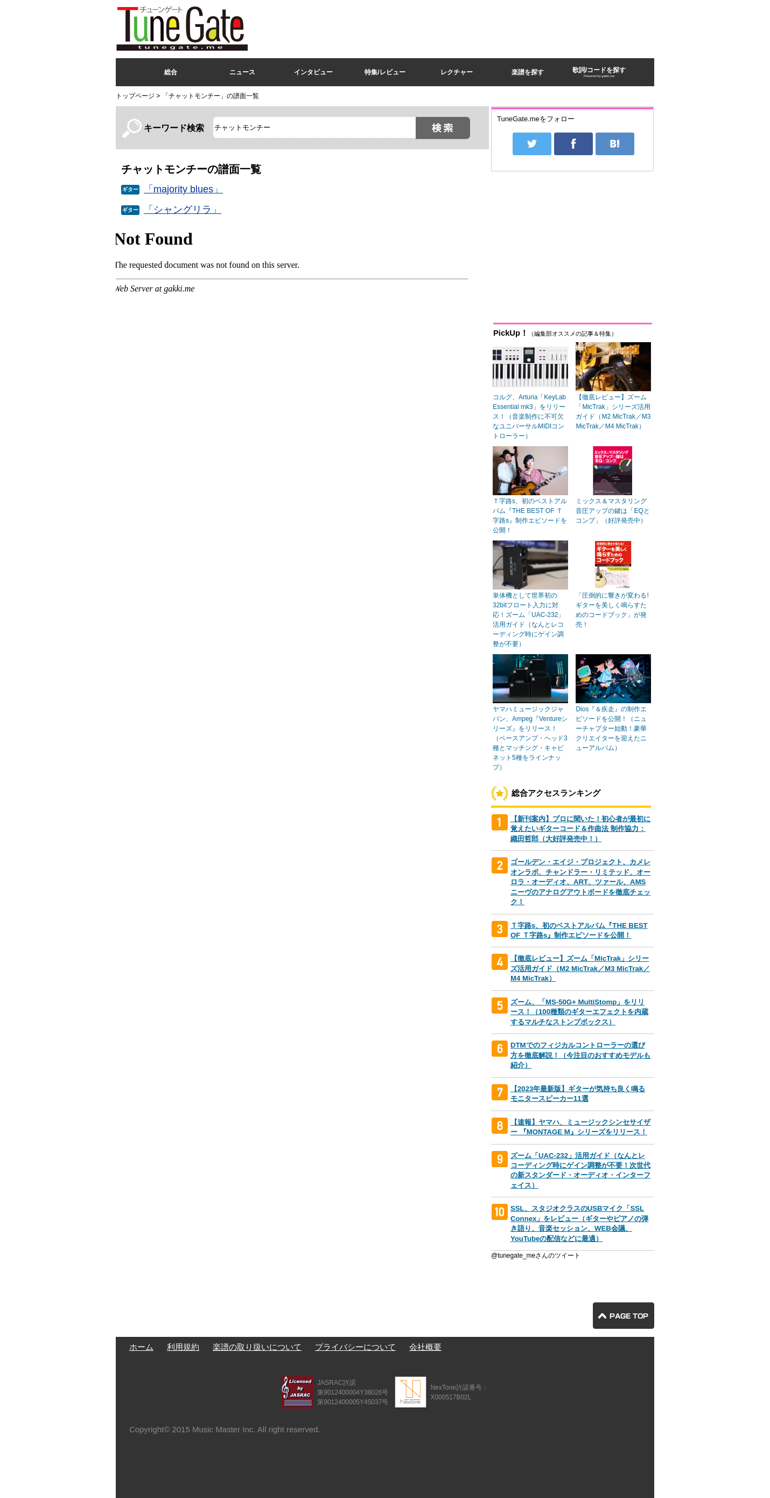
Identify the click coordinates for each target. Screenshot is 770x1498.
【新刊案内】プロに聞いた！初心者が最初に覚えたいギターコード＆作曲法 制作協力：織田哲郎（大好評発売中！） (580, 829)
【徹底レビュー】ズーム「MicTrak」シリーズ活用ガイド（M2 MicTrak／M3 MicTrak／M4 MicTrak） (580, 968)
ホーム (141, 1346)
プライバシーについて (355, 1346)
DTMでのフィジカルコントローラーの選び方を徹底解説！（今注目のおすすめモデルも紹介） (580, 1055)
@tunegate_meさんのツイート (535, 1255)
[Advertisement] (458, 26)
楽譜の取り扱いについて (257, 1346)
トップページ (135, 96)
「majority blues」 (183, 189)
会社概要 (425, 1346)
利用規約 (183, 1346)
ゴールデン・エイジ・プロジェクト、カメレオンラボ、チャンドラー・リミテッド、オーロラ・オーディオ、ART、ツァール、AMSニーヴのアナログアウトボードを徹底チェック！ (580, 882)
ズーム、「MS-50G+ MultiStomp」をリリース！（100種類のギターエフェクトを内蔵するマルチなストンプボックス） (579, 1012)
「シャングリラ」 (182, 209)
